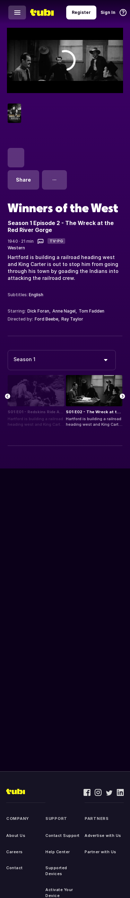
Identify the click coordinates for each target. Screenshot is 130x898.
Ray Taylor (72, 319)
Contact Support (62, 835)
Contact (14, 867)
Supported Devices (56, 870)
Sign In (108, 12)
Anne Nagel (64, 311)
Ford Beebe (46, 319)
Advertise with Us (103, 835)
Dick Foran (38, 311)
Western (16, 247)
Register (81, 12)
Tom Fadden (91, 311)
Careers (14, 851)
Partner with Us (100, 851)
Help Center (57, 851)
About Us (15, 835)
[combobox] (61, 360)
